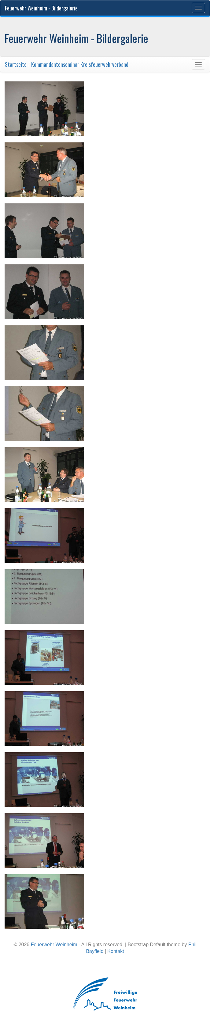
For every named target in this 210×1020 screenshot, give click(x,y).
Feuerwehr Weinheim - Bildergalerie (41, 8)
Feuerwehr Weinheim (54, 944)
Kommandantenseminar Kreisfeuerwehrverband (79, 64)
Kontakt (115, 951)
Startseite (16, 64)
